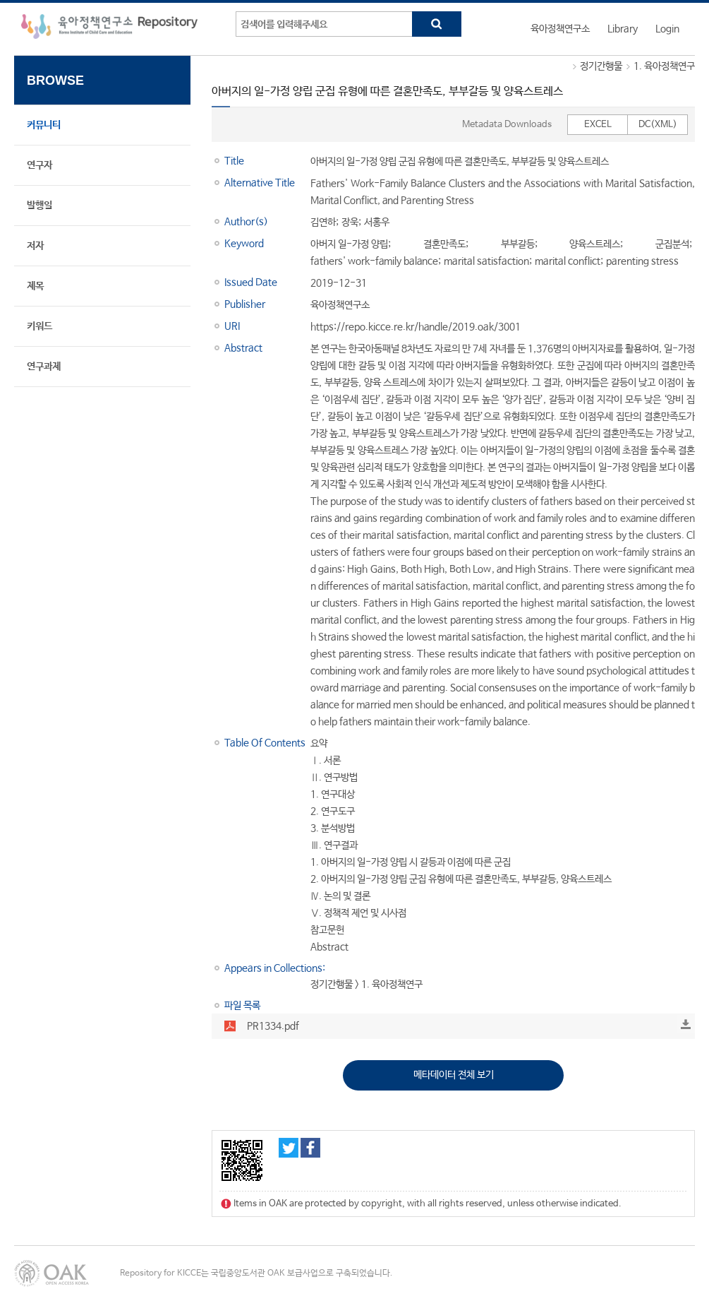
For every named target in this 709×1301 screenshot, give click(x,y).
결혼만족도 (444, 244)
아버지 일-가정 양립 (349, 244)
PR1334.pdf (273, 1026)
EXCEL (598, 124)
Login (667, 29)
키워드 (39, 326)
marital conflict (567, 261)
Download (686, 1024)
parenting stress (642, 261)
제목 (35, 286)
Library (622, 29)
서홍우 (376, 222)
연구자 (39, 165)
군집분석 (672, 244)
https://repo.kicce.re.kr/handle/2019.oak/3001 (415, 327)
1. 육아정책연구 (664, 66)
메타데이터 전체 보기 (453, 1075)
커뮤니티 (44, 125)
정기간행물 (601, 66)
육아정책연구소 (560, 29)
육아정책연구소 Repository (109, 29)
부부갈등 (518, 244)
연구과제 (44, 366)
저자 (35, 245)
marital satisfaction (486, 261)
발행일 (39, 205)
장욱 (349, 222)
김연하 (323, 222)
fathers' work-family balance (374, 261)
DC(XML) (657, 124)
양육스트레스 (594, 244)
